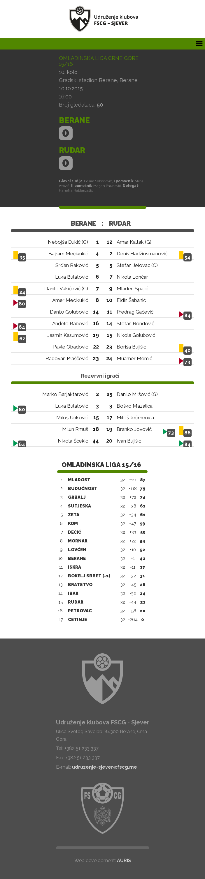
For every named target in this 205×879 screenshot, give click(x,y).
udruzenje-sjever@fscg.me (104, 767)
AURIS (124, 860)
